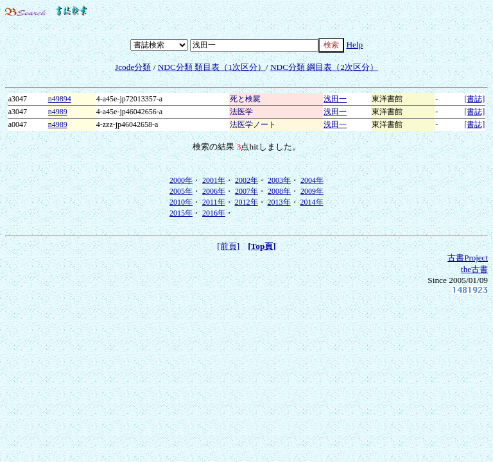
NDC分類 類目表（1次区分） (212, 67)
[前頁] (228, 246)
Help (354, 44)
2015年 (181, 213)
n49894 (59, 98)
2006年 (213, 191)
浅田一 (335, 98)
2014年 (312, 202)
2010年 (181, 202)
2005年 (181, 191)
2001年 (213, 180)
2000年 (181, 180)
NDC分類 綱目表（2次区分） (324, 67)
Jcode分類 (133, 67)
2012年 (246, 202)
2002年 (246, 180)
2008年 (279, 191)
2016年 (213, 213)
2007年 (246, 191)
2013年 (279, 202)
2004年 (312, 180)
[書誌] (474, 98)
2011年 (213, 202)
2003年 (279, 180)
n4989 (57, 111)
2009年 (312, 191)
